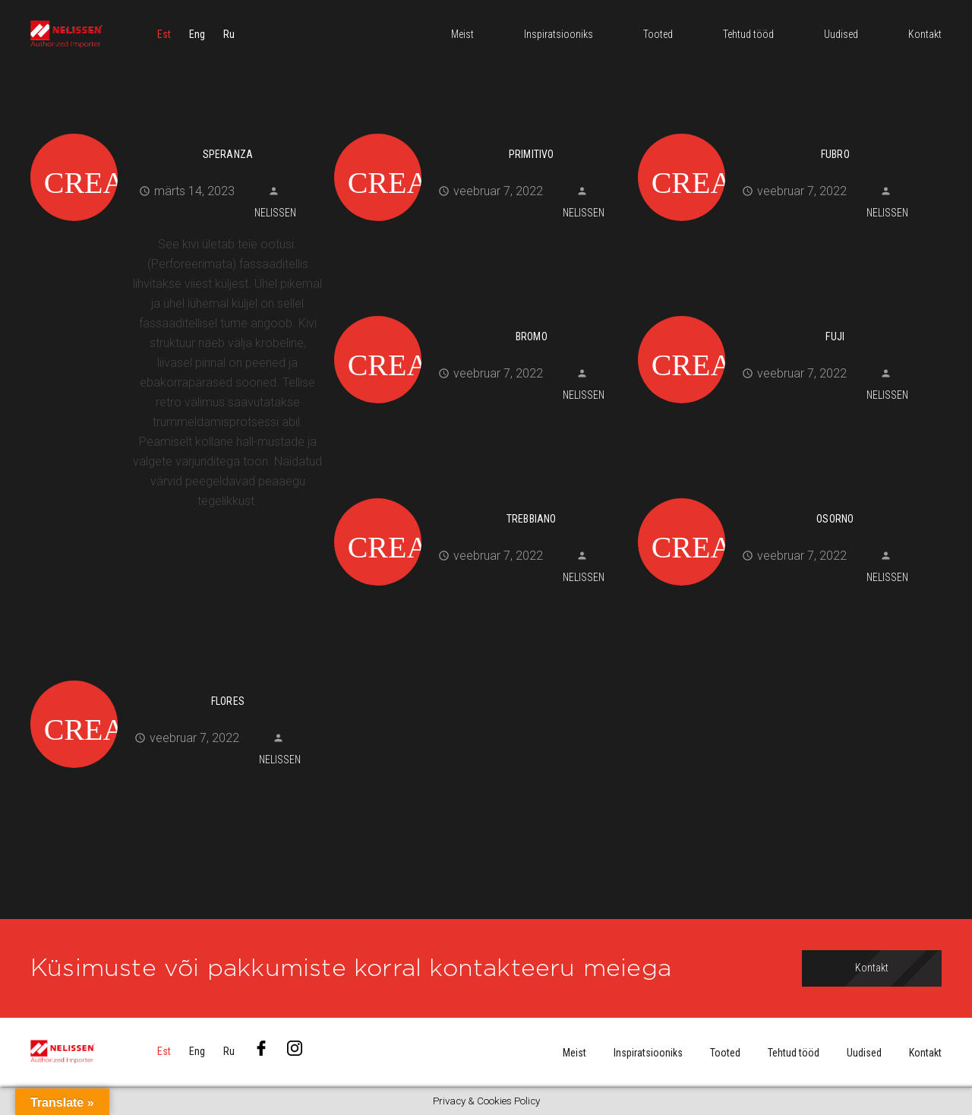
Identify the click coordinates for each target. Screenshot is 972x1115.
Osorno (835, 519)
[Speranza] (176, 131)
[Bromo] (480, 313)
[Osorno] (784, 496)
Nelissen (275, 213)
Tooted (725, 1053)
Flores (228, 701)
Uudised (864, 1053)
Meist (574, 1053)
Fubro (835, 154)
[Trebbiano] (480, 496)
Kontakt (925, 1053)
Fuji (834, 336)
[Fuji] (784, 313)
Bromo (532, 336)
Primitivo (531, 154)
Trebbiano (532, 519)
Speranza (228, 154)
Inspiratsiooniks (648, 1053)
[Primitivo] (480, 131)
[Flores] (176, 678)
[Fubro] (784, 131)
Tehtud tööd (793, 1053)
